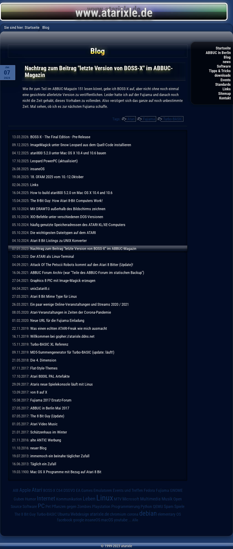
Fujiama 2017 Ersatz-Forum (50, 400)
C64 (59, 490)
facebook (64, 520)
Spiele (179, 506)
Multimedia (150, 499)
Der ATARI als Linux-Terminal (52, 256)
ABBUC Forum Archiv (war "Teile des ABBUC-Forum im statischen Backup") (87, 272)
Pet (48, 506)
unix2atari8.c (40, 288)
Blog (227, 57)
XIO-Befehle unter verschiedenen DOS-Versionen (66, 216)
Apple (25, 490)
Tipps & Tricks (220, 71)
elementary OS (169, 514)
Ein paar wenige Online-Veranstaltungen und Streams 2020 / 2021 (79, 304)
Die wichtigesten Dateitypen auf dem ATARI (63, 232)
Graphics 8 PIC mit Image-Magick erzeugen (62, 280)
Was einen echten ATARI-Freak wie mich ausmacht (68, 328)
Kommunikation (69, 499)
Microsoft (130, 499)
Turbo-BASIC (172, 119)
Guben (19, 499)
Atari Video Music (44, 424)
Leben (89, 499)
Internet (46, 498)
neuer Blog (38, 448)
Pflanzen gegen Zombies (71, 506)
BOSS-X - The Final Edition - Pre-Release (60, 137)
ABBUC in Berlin (218, 52)
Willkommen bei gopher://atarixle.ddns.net (62, 336)
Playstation (101, 506)
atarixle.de (99, 514)
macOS (107, 519)
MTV (118, 499)
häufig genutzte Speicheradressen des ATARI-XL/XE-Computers (77, 224)
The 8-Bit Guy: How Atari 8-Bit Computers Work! (66, 200)
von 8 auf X (38, 392)
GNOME (176, 490)
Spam (168, 506)
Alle (135, 520)
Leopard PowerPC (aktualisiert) (54, 161)
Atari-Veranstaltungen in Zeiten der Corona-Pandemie (70, 312)
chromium (118, 514)
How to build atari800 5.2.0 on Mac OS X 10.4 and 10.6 (71, 192)
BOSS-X (49, 490)
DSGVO (69, 490)
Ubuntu (64, 514)
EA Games (84, 490)
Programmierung (125, 506)
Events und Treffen (128, 490)
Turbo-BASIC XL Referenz (49, 344)
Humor (30, 499)
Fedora (149, 490)
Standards (223, 84)
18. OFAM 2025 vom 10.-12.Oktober (57, 177)
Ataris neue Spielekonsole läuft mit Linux (61, 384)
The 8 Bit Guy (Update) (47, 416)
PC (41, 506)
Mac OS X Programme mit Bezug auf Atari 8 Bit (65, 472)
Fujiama (149, 119)
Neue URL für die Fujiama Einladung (57, 320)
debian (148, 513)
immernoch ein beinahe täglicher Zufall (59, 456)
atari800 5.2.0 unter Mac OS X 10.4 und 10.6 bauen (68, 153)
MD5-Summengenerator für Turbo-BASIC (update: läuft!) (72, 352)
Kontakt (225, 98)
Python (146, 506)
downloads (223, 75)
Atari (131, 119)
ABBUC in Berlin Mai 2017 (49, 408)
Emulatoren (103, 490)
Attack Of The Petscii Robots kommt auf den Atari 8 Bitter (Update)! (81, 264)
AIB (15, 490)
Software (224, 66)
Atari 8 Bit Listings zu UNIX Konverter (58, 240)
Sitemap (224, 93)
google (78, 520)
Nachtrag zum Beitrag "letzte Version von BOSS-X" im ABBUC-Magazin (83, 248)
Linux (104, 497)
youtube (121, 519)
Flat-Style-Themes (44, 368)
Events (225, 80)
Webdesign (80, 514)
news (227, 61)
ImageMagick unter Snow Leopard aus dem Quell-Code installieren (80, 145)
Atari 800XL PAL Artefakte (50, 376)
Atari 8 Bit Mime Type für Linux (53, 296)
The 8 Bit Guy (25, 514)
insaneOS (37, 169)
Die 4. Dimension (43, 360)
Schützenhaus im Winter (48, 432)
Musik (167, 499)
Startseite (223, 48)
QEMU (158, 506)
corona (132, 514)
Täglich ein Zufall (43, 464)
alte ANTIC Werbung (45, 440)
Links (227, 89)
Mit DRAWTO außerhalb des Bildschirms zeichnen (67, 209)
